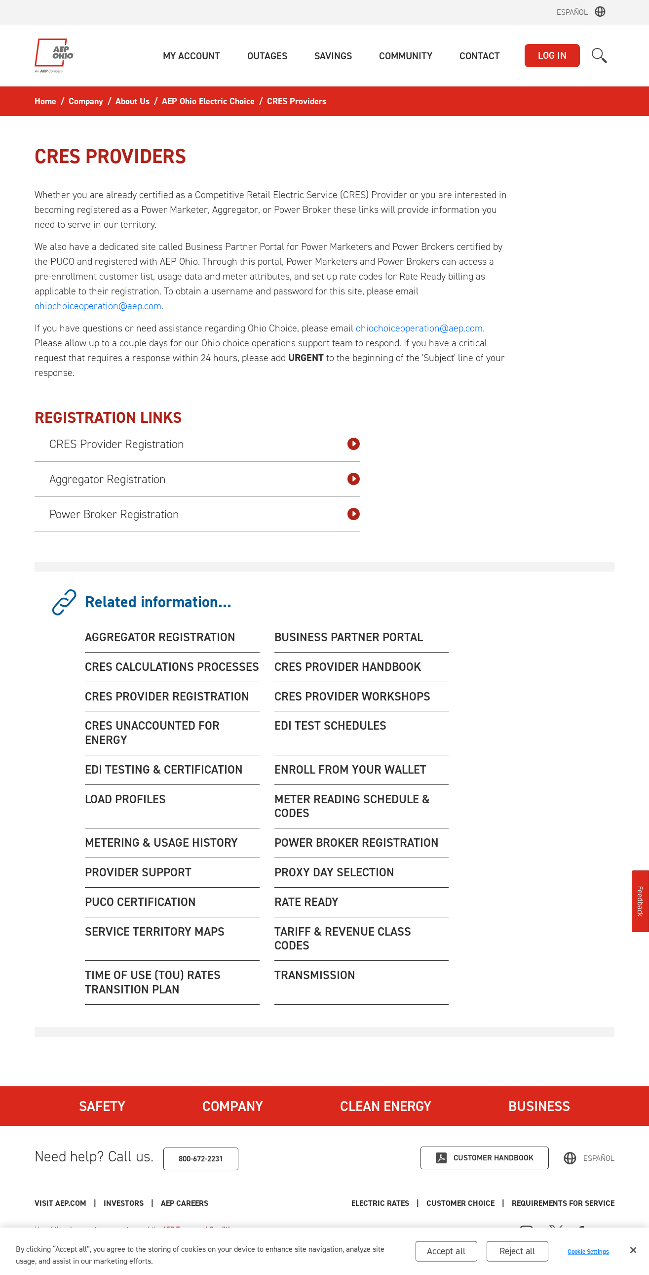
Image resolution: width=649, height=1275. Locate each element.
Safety (102, 1106)
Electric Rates (380, 1203)
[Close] (633, 1252)
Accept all (446, 1253)
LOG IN (552, 55)
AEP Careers (184, 1203)
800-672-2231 (201, 1158)
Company (232, 1106)
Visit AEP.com (60, 1203)
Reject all (517, 1253)
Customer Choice (460, 1203)
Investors (124, 1203)
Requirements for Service (563, 1203)
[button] (191, 55)
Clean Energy (385, 1106)
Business (539, 1106)
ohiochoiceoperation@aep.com (98, 305)
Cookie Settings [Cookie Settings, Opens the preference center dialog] (588, 1253)
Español (572, 12)
